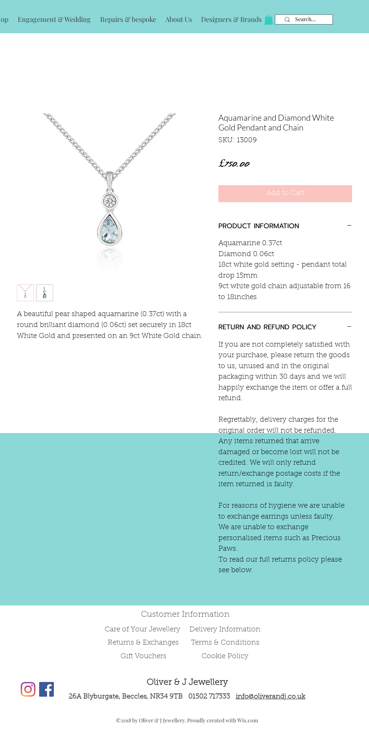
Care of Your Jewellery (143, 629)
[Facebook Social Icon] (46, 689)
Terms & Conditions (225, 643)
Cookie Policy (225, 656)
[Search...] (305, 19)
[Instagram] (28, 689)
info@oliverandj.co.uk (270, 697)
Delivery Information (225, 629)
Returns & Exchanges (143, 643)
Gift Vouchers (143, 656)
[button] (268, 19)
